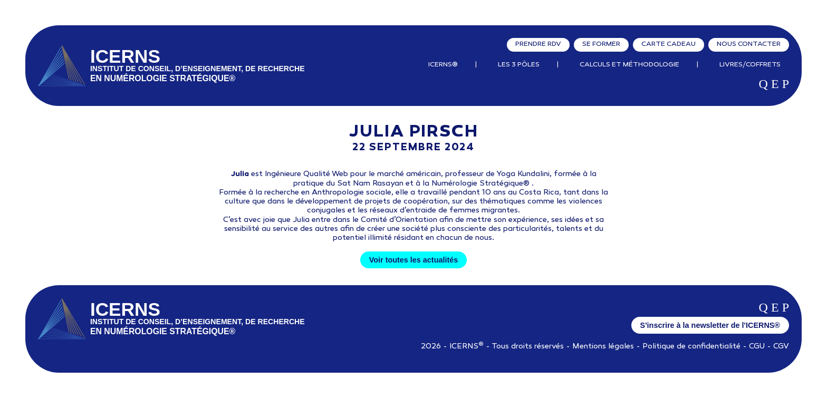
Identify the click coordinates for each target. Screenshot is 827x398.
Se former (601, 44)
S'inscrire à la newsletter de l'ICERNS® (710, 325)
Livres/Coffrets (750, 65)
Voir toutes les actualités (413, 260)
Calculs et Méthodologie (629, 65)
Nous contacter (749, 44)
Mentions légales (603, 346)
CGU (757, 346)
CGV (781, 346)
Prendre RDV (538, 44)
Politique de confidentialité (691, 346)
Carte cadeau (668, 44)
